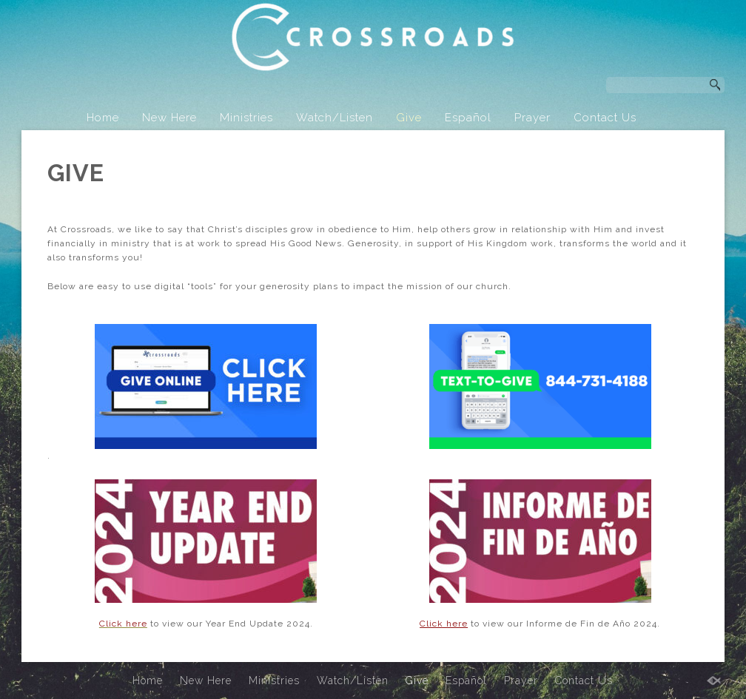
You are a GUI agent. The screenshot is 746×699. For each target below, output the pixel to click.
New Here (169, 117)
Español (468, 117)
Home (103, 117)
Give (409, 117)
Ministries (246, 117)
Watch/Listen (334, 117)
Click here (444, 623)
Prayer (532, 117)
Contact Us (605, 117)
